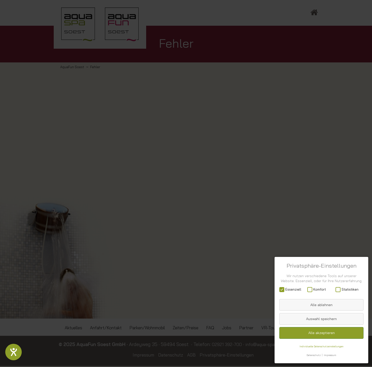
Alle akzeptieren (321, 332)
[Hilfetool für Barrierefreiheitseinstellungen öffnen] (13, 351)
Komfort (318, 289)
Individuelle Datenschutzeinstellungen (321, 346)
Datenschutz (313, 355)
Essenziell (292, 289)
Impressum (331, 355)
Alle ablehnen (321, 304)
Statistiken (349, 289)
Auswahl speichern (321, 318)
